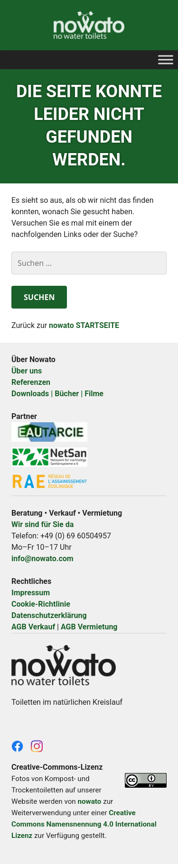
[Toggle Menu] (165, 59)
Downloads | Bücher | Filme (57, 393)
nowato (89, 801)
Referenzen (30, 382)
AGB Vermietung (89, 626)
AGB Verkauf (33, 626)
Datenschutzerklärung (49, 615)
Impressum (30, 592)
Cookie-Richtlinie (40, 604)
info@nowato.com (42, 558)
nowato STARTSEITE (84, 325)
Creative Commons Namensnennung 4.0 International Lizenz (84, 824)
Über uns (26, 370)
